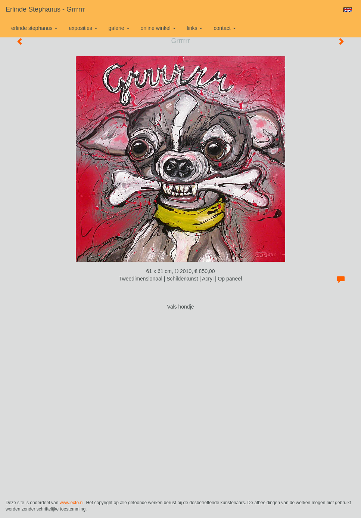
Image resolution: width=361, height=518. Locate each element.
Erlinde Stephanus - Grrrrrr (45, 9)
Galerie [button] (119, 28)
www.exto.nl (72, 502)
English (347, 9)
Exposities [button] (83, 28)
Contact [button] (225, 28)
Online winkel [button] (158, 28)
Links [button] (195, 28)
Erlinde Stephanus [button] (34, 28)
